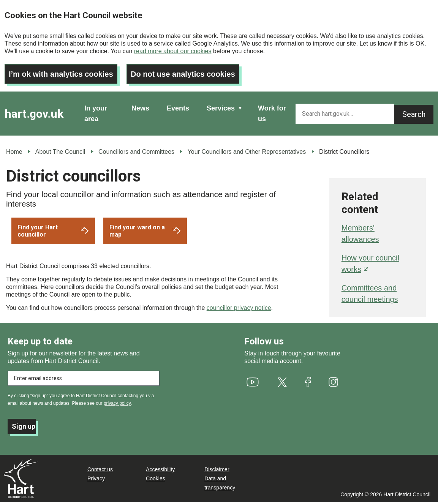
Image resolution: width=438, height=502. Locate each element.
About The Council (60, 151)
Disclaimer (216, 469)
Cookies (155, 478)
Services (221, 108)
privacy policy (117, 403)
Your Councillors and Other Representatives (247, 151)
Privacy (96, 478)
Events (178, 108)
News (140, 108)
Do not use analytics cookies (183, 74)
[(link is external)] (53, 231)
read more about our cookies (173, 51)
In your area (95, 113)
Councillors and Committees (136, 151)
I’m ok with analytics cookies (61, 74)
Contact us (100, 469)
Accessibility (160, 469)
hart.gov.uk (34, 113)
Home (14, 151)
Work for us (272, 113)
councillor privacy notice (239, 308)
